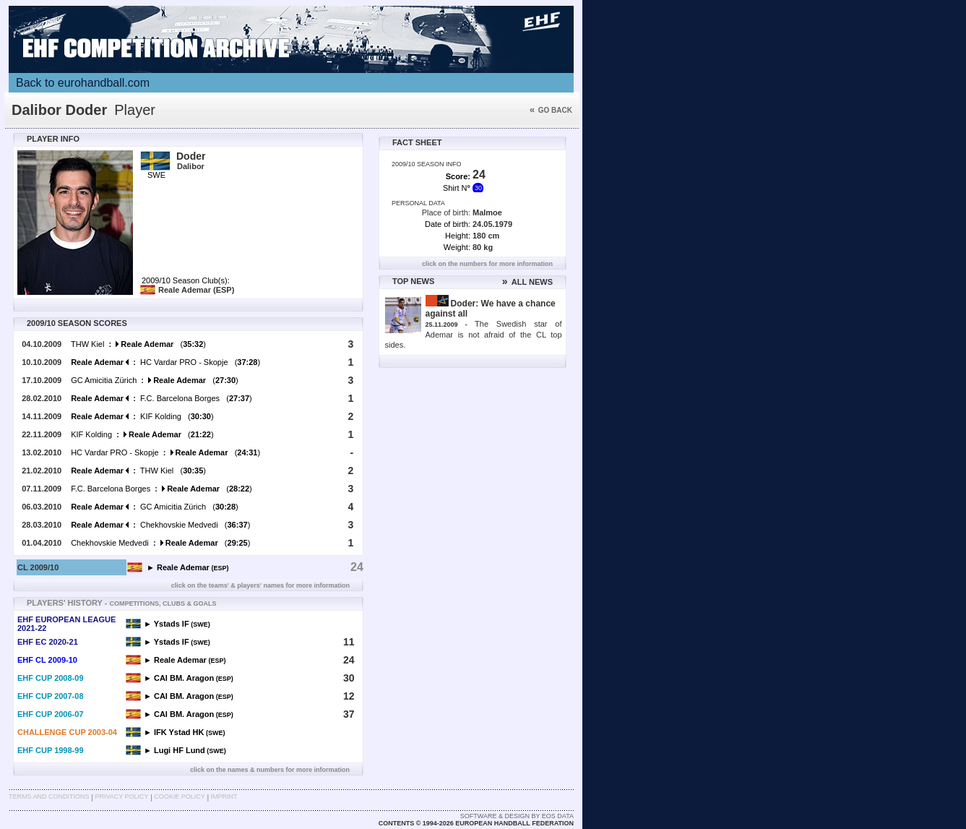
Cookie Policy (179, 796)
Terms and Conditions (49, 796)
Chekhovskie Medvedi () (160, 524)
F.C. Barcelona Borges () (161, 398)
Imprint (224, 796)
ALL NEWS (527, 282)
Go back (551, 110)
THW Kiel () (138, 344)
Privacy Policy (121, 796)
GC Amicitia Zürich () (154, 380)
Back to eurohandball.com (83, 83)
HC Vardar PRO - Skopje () (165, 362)
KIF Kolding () (142, 416)
